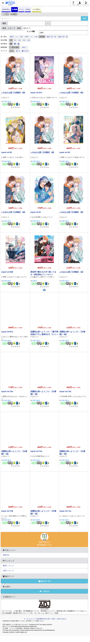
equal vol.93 (64, 152)
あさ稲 (19, 157)
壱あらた (44, 456)
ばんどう (6, 97)
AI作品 (28, 9)
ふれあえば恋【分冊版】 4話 (42, 152)
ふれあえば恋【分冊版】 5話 (71, 93)
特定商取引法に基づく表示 (45, 619)
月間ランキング (8, 571)
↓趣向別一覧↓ (44, 581)
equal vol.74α (65, 391)
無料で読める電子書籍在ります (44, 539)
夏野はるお (14, 337)
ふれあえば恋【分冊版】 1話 (71, 272)
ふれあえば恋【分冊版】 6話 (13, 93)
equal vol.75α (7, 391)
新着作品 (6, 555)
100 (19, 40)
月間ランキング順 (31, 37)
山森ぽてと (36, 277)
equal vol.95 (6, 152)
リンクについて (29, 619)
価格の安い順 (51, 37)
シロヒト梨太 (23, 337)
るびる (34, 456)
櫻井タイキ (17, 516)
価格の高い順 (63, 37)
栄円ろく (43, 277)
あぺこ (80, 516)
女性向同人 (6, 9)
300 (28, 40)
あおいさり (21, 277)
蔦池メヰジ (51, 97)
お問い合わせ (61, 619)
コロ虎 (49, 277)
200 (24, 40)
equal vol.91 (35, 212)
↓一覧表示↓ (44, 591)
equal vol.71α (65, 511)
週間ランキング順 (16, 37)
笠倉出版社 (7, 101)
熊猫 (38, 456)
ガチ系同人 (37, 9)
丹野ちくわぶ (72, 396)
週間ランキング (8, 566)
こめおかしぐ (23, 396)
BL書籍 (14, 9)
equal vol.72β (7, 511)
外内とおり (36, 97)
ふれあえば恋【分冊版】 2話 (71, 212)
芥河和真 (64, 396)
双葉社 (34, 281)
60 (15, 40)
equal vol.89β (7, 272)
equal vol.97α (36, 93)
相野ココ (6, 157)
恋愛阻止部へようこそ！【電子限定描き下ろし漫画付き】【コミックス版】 (44, 334)
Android (25, 51)
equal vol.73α (36, 451)
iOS (18, 51)
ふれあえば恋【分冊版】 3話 (13, 212)
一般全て (24, 47)
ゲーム (21, 9)
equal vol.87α (7, 332)
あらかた (14, 396)
